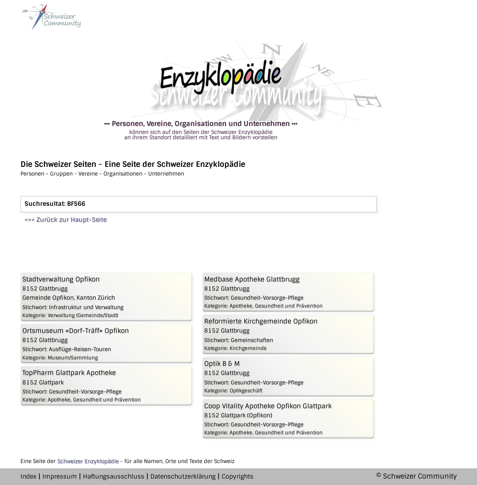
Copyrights (237, 476)
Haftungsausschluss (113, 476)
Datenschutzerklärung (183, 476)
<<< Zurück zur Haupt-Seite (65, 220)
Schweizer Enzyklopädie (88, 461)
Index (28, 476)
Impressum (59, 476)
